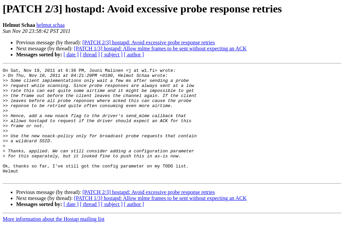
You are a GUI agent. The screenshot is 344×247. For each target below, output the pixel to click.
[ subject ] (112, 54)
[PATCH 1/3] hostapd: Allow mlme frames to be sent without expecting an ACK (160, 48)
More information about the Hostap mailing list (53, 241)
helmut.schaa (50, 25)
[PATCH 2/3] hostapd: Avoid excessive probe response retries (148, 42)
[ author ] (134, 54)
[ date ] (71, 54)
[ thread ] (90, 54)
